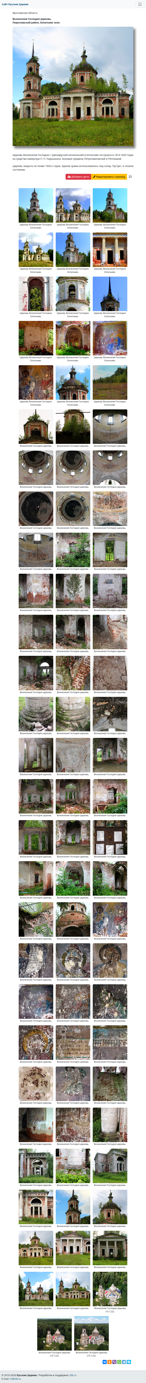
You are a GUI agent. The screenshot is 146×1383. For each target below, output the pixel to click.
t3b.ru (73, 1375)
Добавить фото (78, 176)
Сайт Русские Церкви (15, 4)
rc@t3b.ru (15, 1378)
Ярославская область (25, 12)
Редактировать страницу (109, 176)
